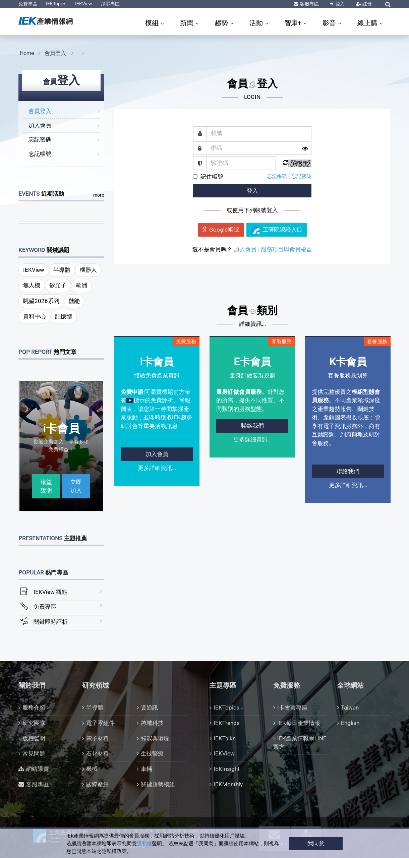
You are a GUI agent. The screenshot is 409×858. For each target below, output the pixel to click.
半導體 (61, 269)
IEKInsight (227, 768)
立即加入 (76, 486)
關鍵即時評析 (51, 621)
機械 (92, 768)
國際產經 (97, 784)
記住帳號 (211, 176)
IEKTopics (56, 3)
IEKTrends (227, 723)
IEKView (83, 3)
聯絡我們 (252, 425)
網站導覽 (37, 768)
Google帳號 (220, 229)
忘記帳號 (39, 153)
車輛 (146, 768)
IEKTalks (225, 738)
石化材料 (97, 753)
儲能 (74, 301)
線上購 (368, 23)
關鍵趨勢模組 (158, 784)
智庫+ (293, 23)
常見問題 (33, 753)
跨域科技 (152, 723)
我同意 (316, 843)
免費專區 (27, 3)
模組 (152, 23)
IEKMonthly (228, 784)
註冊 (366, 3)
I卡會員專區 (292, 707)
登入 (339, 3)
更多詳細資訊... (157, 468)
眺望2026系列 (41, 301)
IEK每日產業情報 (298, 723)
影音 (330, 23)
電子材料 (97, 738)
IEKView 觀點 (50, 592)
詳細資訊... (252, 323)
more (98, 195)
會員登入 (56, 53)
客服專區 (309, 3)
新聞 (187, 23)
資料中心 (34, 316)
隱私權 (144, 844)
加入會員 (39, 125)
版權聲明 (33, 738)
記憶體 (63, 316)
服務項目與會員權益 (286, 249)
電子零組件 (100, 723)
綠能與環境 (155, 738)
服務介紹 (33, 707)
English (350, 723)
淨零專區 (110, 3)
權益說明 (46, 486)
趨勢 (222, 23)
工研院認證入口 (276, 230)
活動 (257, 23)
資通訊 (149, 707)
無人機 (31, 285)
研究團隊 (33, 723)
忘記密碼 (39, 139)
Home (27, 53)
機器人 (88, 269)
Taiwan (350, 707)
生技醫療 (152, 753)
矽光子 (57, 285)
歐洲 (81, 285)
